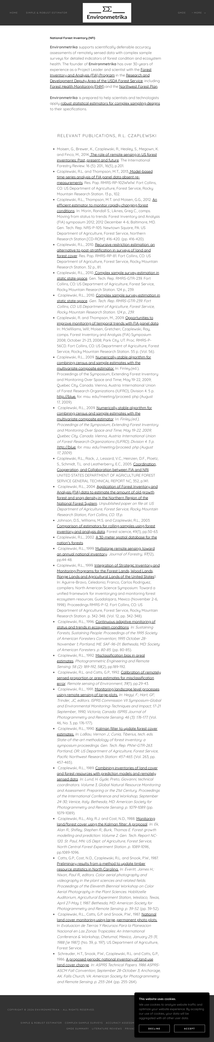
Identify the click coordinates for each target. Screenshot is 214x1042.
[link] (107, 12)
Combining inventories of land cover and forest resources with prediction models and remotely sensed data (107, 773)
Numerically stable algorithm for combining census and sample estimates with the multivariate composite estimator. (104, 363)
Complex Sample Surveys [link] (84, 1022)
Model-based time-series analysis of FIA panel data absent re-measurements (105, 177)
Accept (189, 1033)
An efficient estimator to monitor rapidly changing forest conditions (107, 205)
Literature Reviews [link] (107, 1028)
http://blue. (66, 396)
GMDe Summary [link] (77, 1028)
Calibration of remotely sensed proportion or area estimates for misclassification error (109, 678)
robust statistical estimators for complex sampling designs (110, 103)
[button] (199, 13)
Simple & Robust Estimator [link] (46, 12)
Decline (154, 1033)
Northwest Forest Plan (138, 86)
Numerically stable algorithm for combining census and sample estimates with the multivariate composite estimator (104, 413)
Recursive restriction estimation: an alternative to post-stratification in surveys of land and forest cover (106, 250)
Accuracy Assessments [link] (124, 1022)
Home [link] (14, 12)
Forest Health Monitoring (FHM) (77, 86)
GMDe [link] (182, 12)
